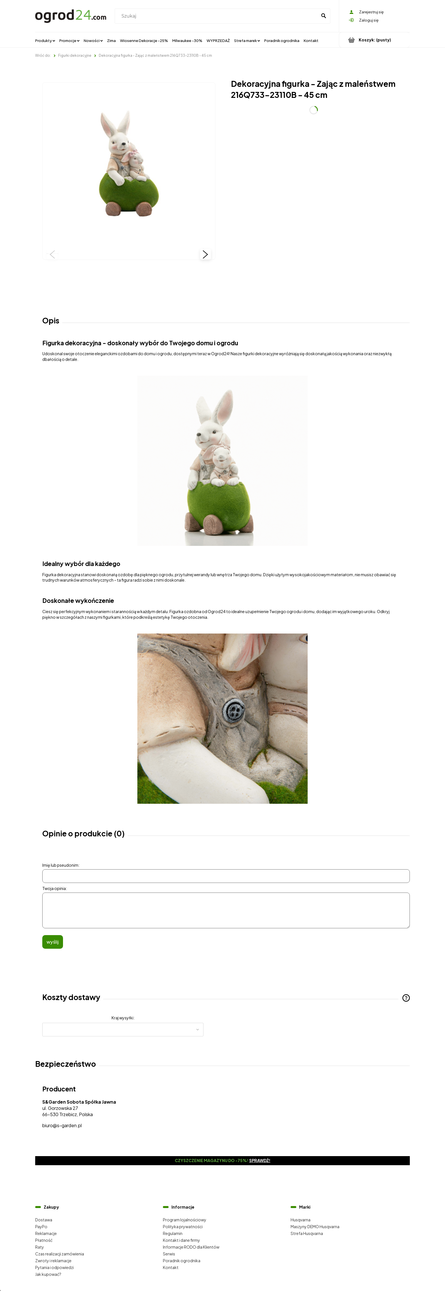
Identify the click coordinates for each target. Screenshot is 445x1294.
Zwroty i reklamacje (53, 1260)
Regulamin (172, 1233)
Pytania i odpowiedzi (54, 1267)
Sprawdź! (259, 1160)
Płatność (44, 1240)
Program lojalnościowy (184, 1219)
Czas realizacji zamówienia (59, 1253)
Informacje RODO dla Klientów (191, 1246)
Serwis (169, 1253)
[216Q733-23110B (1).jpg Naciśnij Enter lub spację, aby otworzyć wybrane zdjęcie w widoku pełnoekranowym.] (129, 169)
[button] (52, 254)
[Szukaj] (323, 16)
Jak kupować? (48, 1274)
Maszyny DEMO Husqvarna (315, 1226)
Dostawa (43, 1219)
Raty (39, 1246)
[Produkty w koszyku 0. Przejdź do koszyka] (374, 39)
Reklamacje (46, 1233)
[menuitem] (45, 40)
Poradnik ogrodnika (181, 1260)
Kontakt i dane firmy (181, 1240)
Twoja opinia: (54, 888)
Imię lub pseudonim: (60, 865)
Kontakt (171, 1267)
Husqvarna (300, 1219)
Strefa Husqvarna (307, 1233)
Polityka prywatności (183, 1226)
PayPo (41, 1226)
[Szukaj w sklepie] (217, 16)
